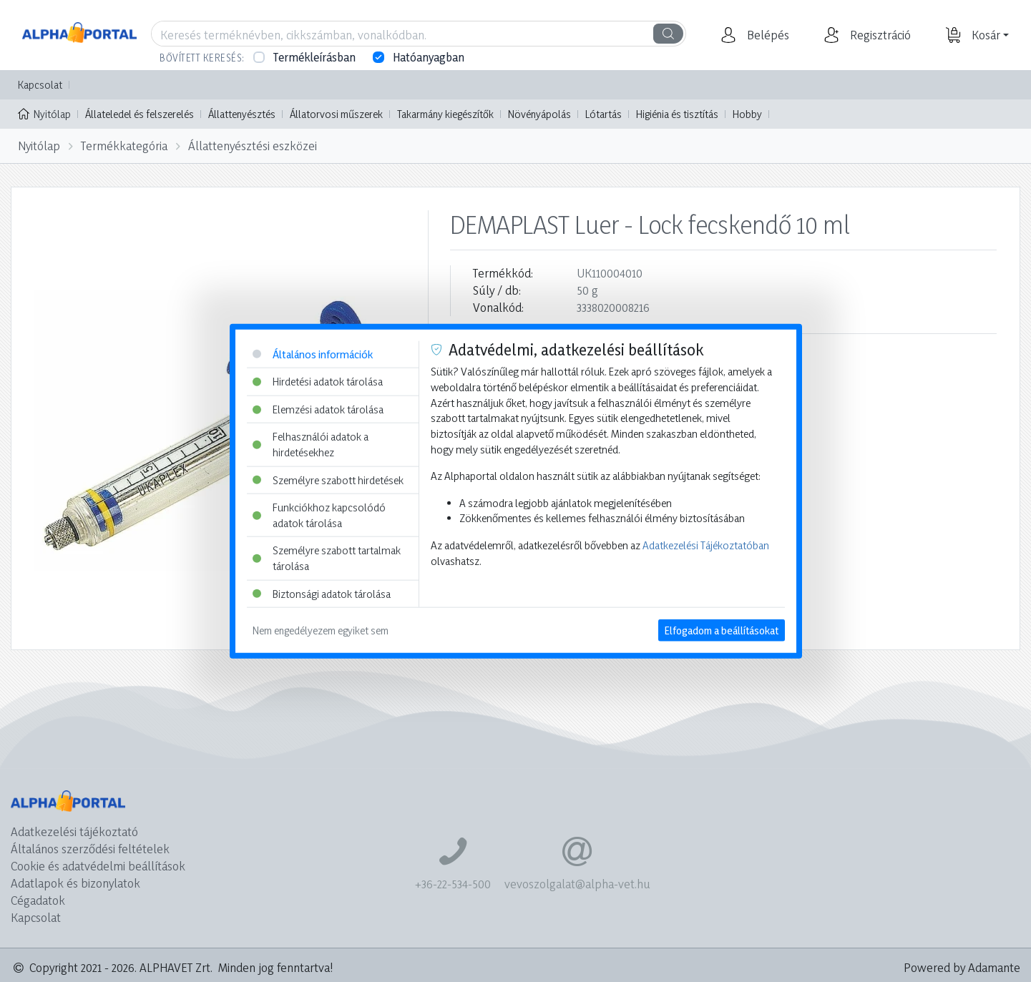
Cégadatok (38, 900)
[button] (766, 35)
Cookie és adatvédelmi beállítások (98, 865)
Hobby (747, 114)
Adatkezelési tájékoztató (74, 831)
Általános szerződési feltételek (90, 848)
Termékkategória (124, 145)
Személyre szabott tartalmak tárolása (327, 558)
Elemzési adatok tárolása (318, 409)
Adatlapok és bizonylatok (75, 882)
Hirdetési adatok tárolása (318, 381)
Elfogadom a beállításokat (721, 630)
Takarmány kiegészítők (445, 114)
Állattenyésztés (241, 114)
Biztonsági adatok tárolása (322, 593)
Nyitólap (44, 113)
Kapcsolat (40, 85)
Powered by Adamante (962, 967)
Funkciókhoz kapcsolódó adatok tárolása (319, 515)
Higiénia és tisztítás (677, 114)
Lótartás (603, 114)
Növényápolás (539, 114)
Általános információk (313, 353)
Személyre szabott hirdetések (328, 479)
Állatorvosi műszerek (336, 114)
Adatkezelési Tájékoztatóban (705, 545)
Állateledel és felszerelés (139, 114)
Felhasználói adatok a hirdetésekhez (310, 444)
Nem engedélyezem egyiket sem (321, 630)
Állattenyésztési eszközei (252, 145)
